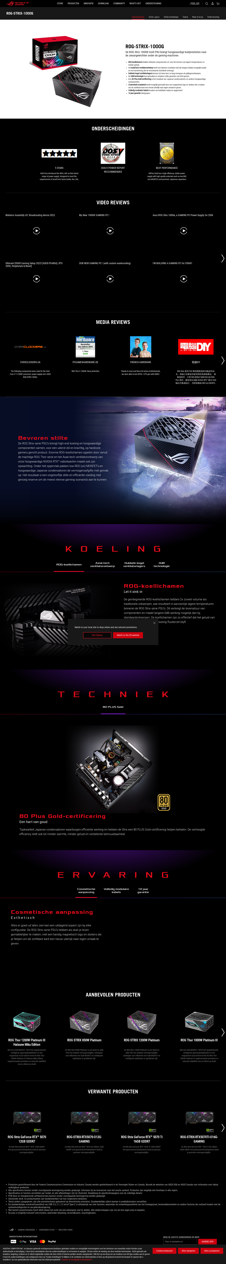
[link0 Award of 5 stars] (59, 162)
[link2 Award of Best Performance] (167, 162)
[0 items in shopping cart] (218, 3)
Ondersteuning (213, 17)
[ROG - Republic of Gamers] (17, 3)
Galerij (185, 17)
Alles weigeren (188, 1250)
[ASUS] (194, 3)
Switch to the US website (128, 635)
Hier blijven (97, 635)
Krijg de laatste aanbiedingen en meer (181, 1237)
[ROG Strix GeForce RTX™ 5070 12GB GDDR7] (27, 1124)
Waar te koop (197, 17)
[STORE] (46, 3)
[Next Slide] (223, 258)
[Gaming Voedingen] (26, 1230)
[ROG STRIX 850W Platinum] (84, 1027)
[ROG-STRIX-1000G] (65, 1230)
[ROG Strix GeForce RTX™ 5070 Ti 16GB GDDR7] (142, 1124)
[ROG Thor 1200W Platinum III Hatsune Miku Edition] (27, 1027)
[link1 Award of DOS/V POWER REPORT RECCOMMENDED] (113, 159)
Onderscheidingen (171, 17)
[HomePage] (11, 1230)
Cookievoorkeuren (164, 1250)
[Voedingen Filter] (46, 1230)
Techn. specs (154, 17)
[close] (154, 623)
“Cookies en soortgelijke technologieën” (76, 1259)
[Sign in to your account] (212, 3)
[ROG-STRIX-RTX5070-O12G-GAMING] (84, 1124)
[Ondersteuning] (167, 3)
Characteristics (138, 17)
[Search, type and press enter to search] (206, 3)
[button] (64, 3)
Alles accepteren (211, 1250)
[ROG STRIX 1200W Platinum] (142, 1027)
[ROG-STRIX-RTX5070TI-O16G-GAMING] (199, 1124)
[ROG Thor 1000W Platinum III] (199, 1027)
